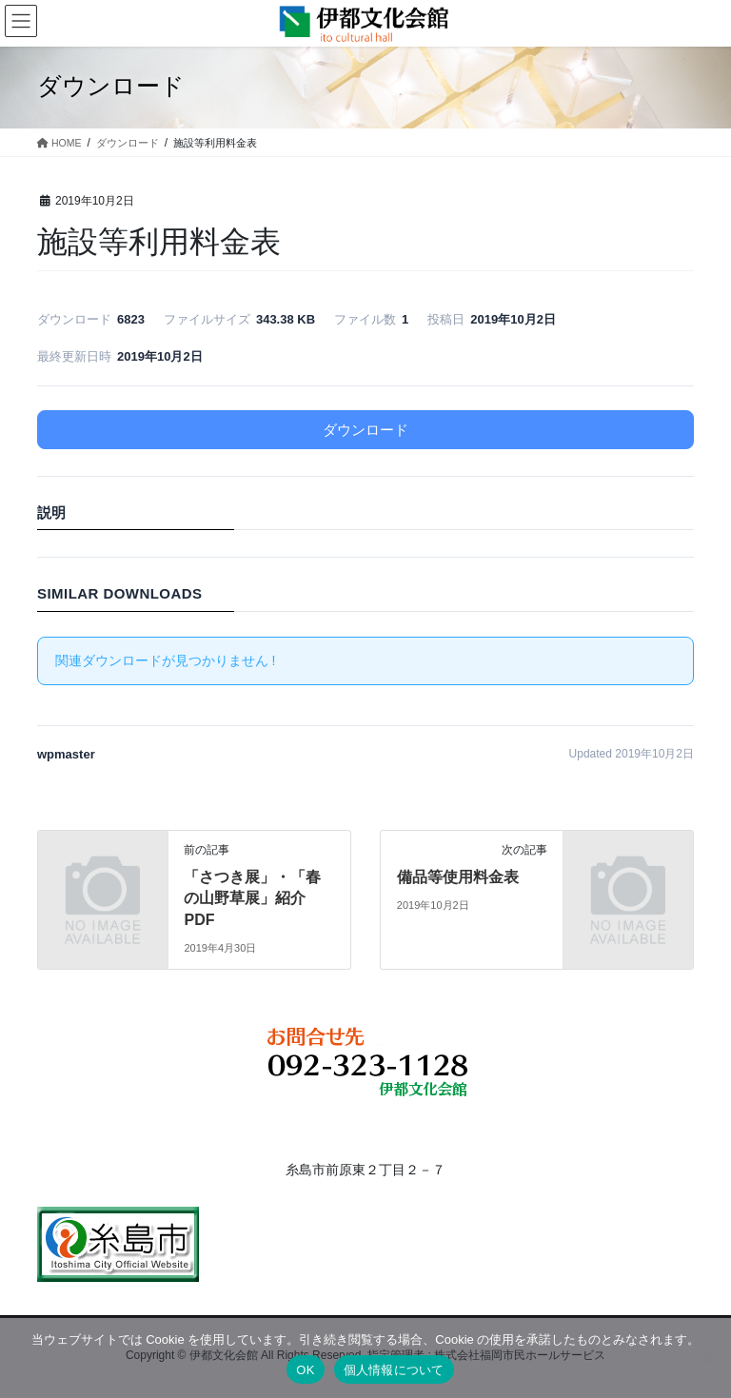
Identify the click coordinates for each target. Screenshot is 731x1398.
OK (305, 1370)
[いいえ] (707, 1357)
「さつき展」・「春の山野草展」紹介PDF (252, 898)
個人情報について (394, 1370)
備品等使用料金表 (458, 877)
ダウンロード (365, 430)
